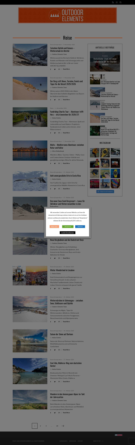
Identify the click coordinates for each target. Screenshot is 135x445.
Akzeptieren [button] (67, 226)
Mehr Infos (54, 226)
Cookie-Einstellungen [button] (67, 232)
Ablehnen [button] (80, 226)
